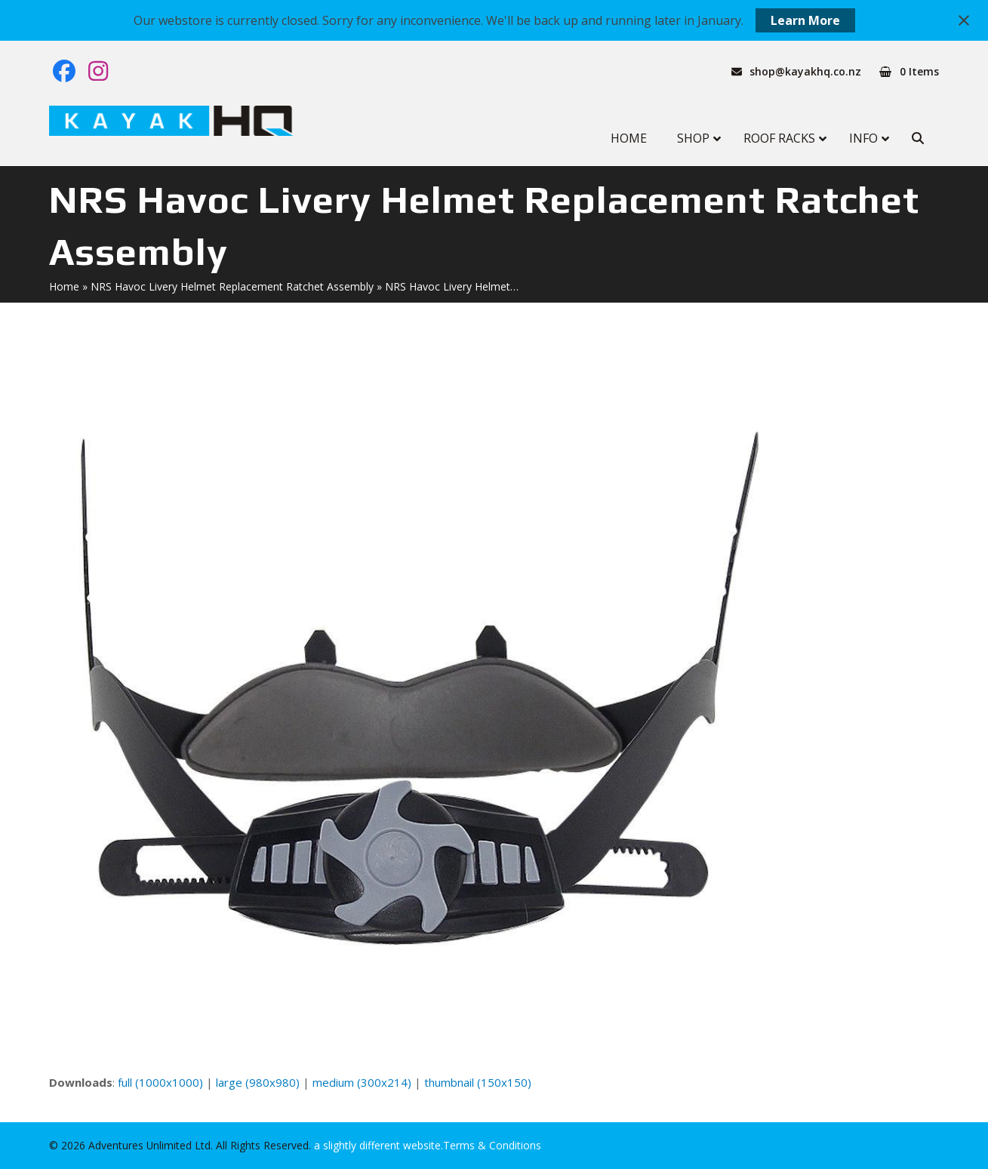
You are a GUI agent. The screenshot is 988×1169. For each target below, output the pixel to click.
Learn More (805, 20)
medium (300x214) (361, 1082)
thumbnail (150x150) (477, 1082)
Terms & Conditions (492, 1145)
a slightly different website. (377, 1145)
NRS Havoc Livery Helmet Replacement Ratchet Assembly (232, 286)
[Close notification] (964, 20)
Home (64, 286)
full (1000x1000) (160, 1082)
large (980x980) (258, 1082)
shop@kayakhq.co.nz (805, 71)
